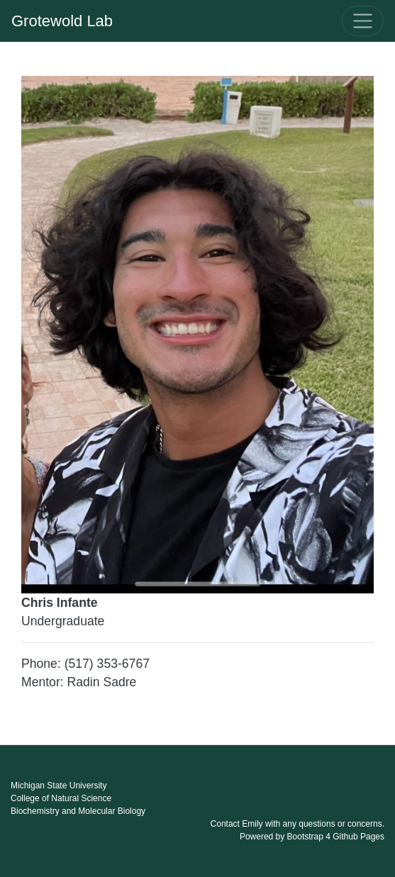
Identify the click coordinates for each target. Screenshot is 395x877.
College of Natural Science (61, 798)
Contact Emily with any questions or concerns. (297, 824)
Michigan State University (58, 786)
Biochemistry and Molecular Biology (78, 811)
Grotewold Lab (62, 21)
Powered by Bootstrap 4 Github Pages (312, 837)
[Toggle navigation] (363, 21)
